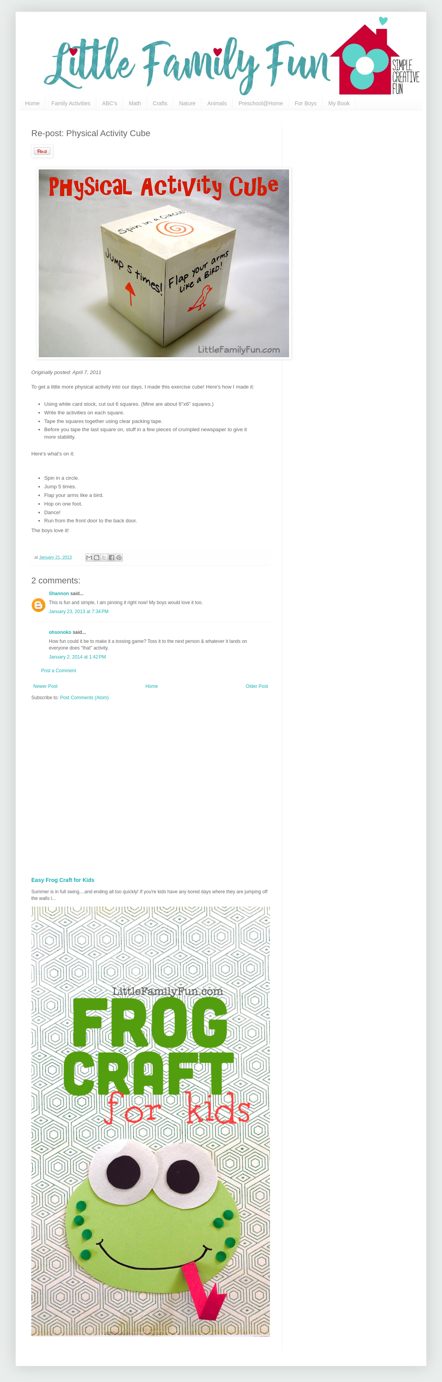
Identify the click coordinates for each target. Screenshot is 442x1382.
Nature (187, 103)
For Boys (306, 103)
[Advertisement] (73, 786)
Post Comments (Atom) (84, 697)
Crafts (160, 103)
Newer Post (45, 686)
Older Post (257, 686)
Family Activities (70, 103)
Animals (217, 103)
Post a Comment (58, 670)
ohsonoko (60, 632)
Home (32, 103)
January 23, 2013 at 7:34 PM (78, 611)
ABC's (109, 103)
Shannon (59, 593)
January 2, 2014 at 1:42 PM (77, 657)
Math (135, 103)
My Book (339, 103)
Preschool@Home (261, 103)
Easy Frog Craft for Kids (62, 880)
